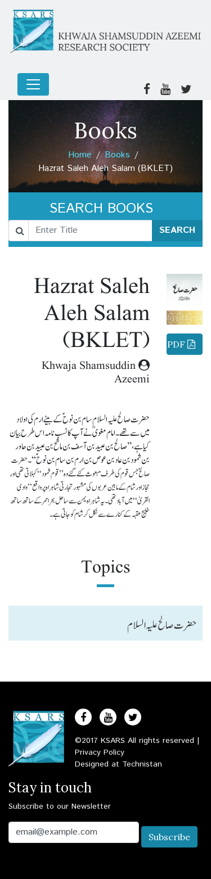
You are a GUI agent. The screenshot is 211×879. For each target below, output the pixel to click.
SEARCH (177, 230)
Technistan (142, 764)
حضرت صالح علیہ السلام (162, 625)
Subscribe (169, 836)
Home (80, 154)
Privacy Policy (99, 752)
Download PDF (181, 344)
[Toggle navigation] (33, 84)
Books (117, 154)
